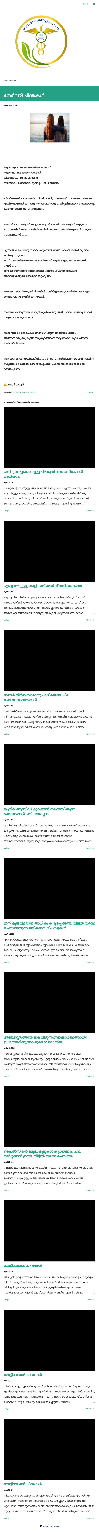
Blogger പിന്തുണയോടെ (49, 1526)
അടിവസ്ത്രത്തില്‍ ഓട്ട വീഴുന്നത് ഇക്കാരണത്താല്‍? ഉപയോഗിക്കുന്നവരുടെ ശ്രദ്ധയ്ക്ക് (45, 1039)
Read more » (90, 511)
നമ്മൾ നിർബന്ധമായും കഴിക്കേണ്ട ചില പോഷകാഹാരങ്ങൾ (36, 697)
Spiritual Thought (29, 392)
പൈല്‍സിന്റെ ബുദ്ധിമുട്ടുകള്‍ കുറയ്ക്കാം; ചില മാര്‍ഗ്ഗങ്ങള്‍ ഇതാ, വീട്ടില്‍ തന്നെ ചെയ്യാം (42, 1153)
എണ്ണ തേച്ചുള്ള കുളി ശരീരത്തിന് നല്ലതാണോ (43, 585)
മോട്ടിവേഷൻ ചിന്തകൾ (23, 1265)
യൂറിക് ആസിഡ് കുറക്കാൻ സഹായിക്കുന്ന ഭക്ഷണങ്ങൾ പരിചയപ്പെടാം (39, 811)
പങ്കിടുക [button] (90, 392)
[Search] (85, 4)
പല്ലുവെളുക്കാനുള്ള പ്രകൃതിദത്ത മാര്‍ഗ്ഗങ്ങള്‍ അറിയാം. (43, 474)
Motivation (16, 392)
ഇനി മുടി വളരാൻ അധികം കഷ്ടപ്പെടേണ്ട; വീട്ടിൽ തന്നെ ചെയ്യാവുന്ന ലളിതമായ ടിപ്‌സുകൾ (49, 925)
